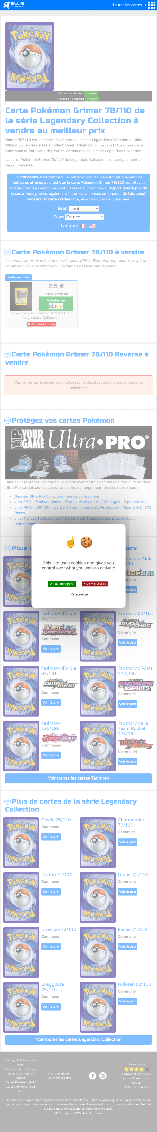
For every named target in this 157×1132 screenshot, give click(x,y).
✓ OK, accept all (62, 583)
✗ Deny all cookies (95, 583)
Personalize (79, 594)
